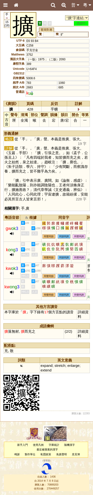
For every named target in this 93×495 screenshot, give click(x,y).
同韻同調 (64, 236)
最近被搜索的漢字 (47, 449)
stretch (59, 365)
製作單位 (30, 454)
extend (46, 370)
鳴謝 (17, 454)
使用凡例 (38, 444)
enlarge (73, 365)
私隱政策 (45, 454)
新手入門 (22, 444)
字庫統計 (54, 444)
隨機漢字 (69, 444)
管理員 (46, 460)
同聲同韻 (49, 236)
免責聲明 (61, 454)
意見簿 (76, 454)
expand (47, 365)
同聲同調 (79, 236)
